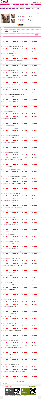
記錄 (23, 381)
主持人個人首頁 (19, 381)
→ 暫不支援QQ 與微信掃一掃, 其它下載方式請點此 (21, 395)
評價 (21, 381)
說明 (39, 13)
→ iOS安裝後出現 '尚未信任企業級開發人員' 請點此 (10, 395)
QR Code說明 (34, 386)
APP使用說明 (30, 386)
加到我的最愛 (37, 13)
